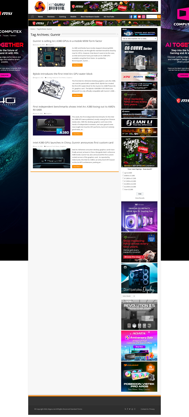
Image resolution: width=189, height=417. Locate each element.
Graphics (51, 45)
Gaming (62, 16)
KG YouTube (109, 16)
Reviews (51, 16)
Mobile (73, 16)
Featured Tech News (59, 77)
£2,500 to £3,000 (130, 187)
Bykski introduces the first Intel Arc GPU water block (62, 73)
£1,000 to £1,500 (130, 178)
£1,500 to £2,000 (130, 181)
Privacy (152, 409)
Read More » (77, 65)
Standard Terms (76, 409)
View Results (140, 198)
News (40, 16)
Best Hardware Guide (90, 16)
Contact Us (145, 409)
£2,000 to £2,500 (130, 184)
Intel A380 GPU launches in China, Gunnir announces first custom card (73, 142)
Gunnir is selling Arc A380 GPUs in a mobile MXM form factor (67, 41)
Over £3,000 (128, 189)
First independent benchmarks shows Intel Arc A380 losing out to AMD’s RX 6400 (74, 108)
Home (32, 16)
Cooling (49, 77)
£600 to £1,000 (129, 175)
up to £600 (128, 173)
